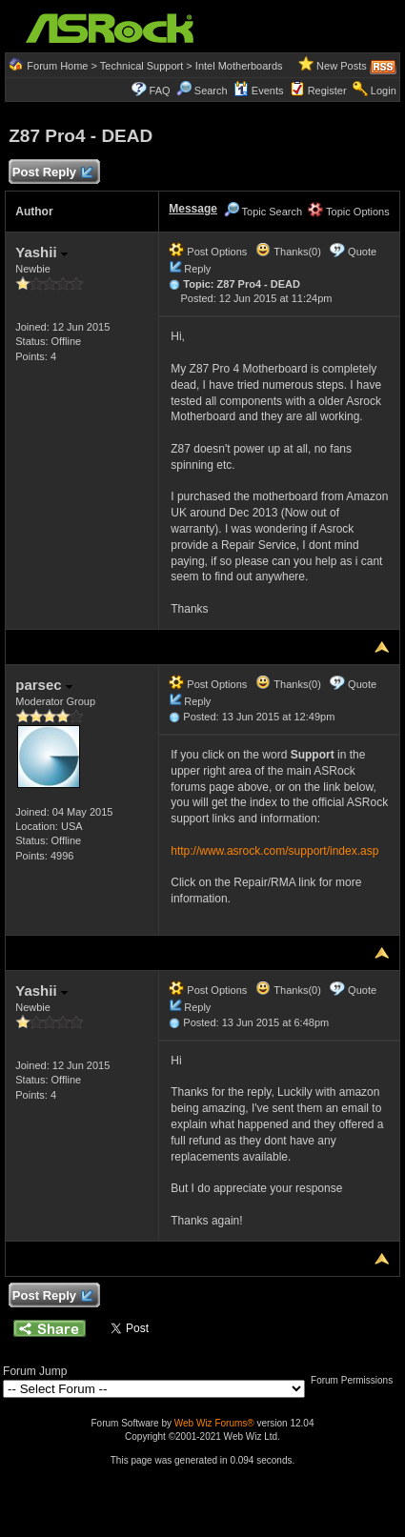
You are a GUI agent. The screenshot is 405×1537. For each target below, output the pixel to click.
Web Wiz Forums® (214, 1423)
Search (211, 90)
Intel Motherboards (239, 65)
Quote (362, 251)
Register (327, 90)
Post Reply (51, 173)
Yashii (41, 252)
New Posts (341, 65)
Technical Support (141, 65)
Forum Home (57, 65)
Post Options (208, 251)
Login (383, 90)
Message (193, 208)
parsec (43, 685)
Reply (197, 268)
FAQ (160, 90)
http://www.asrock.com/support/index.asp (274, 851)
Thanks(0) (287, 251)
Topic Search (263, 211)
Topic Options (349, 211)
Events (258, 90)
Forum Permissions (356, 1380)
